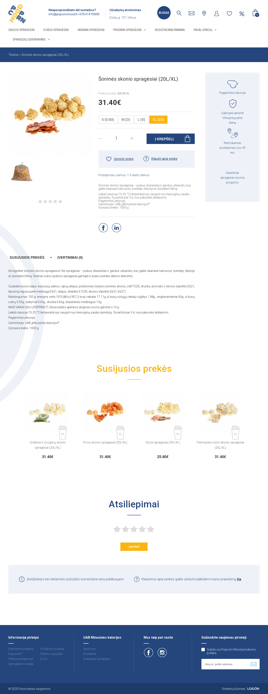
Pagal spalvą (203, 30)
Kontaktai (89, 654)
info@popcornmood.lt (63, 14)
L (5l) (141, 120)
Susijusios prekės (27, 257)
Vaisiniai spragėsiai (90, 30)
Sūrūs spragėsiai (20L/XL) (163, 442)
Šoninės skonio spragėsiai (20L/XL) (45, 54)
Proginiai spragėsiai (127, 30)
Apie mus (89, 649)
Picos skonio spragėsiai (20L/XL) (105, 442)
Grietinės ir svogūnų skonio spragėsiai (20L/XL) (48, 445)
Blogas (164, 12)
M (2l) (125, 120)
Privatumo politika (52, 649)
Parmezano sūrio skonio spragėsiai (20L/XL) (220, 445)
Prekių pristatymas (20, 659)
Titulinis (13, 54)
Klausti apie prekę (164, 159)
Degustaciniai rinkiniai (170, 30)
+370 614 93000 (88, 14)
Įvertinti (134, 546)
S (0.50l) (108, 120)
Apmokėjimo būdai (20, 664)
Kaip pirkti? (15, 654)
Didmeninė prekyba (20, 649)
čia (239, 579)
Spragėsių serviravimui (29, 39)
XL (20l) (158, 120)
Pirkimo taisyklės (51, 654)
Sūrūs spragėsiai (56, 30)
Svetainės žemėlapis (96, 659)
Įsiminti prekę (124, 159)
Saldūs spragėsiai (21, 30)
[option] (47, 424)
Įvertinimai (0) (70, 257)
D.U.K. (44, 659)
